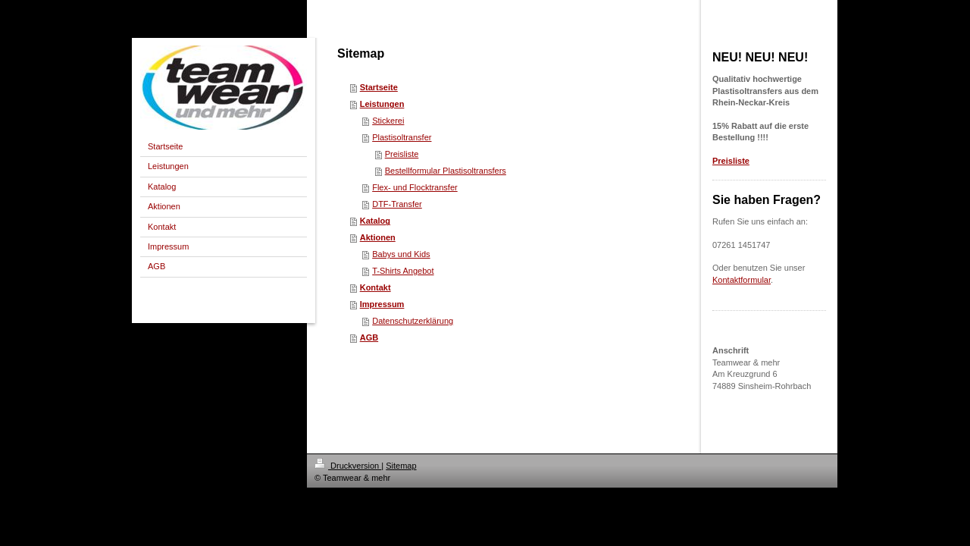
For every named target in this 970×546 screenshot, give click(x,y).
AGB (369, 337)
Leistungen (382, 103)
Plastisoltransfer (401, 137)
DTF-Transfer (397, 204)
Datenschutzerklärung (412, 320)
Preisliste (402, 153)
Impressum (382, 304)
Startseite (379, 87)
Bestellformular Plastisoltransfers (445, 170)
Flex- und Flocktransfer (414, 187)
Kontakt (375, 287)
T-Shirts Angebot (402, 270)
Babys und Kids (401, 254)
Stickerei (388, 120)
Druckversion (347, 465)
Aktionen (378, 237)
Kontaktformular (741, 279)
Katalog (375, 220)
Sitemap (401, 465)
